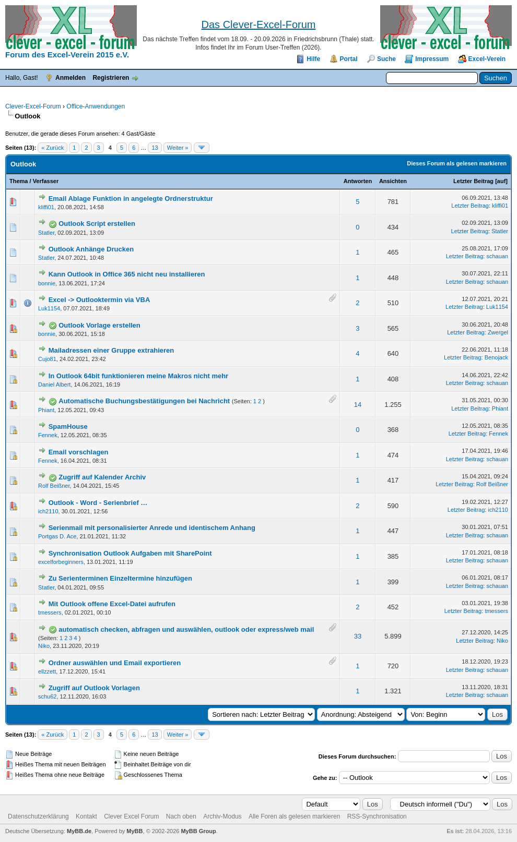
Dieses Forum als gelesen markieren (457, 163)
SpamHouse (68, 426)
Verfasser (46, 181)
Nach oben (181, 816)
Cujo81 (47, 359)
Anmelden (70, 77)
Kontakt (86, 816)
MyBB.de (79, 831)
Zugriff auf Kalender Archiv (102, 477)
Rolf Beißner (54, 486)
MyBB (134, 831)
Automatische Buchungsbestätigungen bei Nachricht (144, 401)
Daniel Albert (54, 384)
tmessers (50, 612)
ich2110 (48, 511)
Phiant (46, 410)
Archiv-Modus (222, 816)
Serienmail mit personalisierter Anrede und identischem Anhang (152, 528)
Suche (386, 59)
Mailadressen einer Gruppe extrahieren (111, 350)
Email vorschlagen (79, 452)
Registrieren (110, 77)
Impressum (432, 59)
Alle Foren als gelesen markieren (294, 816)
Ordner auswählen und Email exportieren (115, 663)
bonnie (46, 283)
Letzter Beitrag (473, 181)
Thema (18, 181)
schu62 (47, 696)
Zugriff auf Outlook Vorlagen (94, 688)
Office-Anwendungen (95, 106)
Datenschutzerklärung (38, 816)
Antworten (358, 181)
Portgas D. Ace (57, 536)
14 (357, 404)
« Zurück (52, 148)
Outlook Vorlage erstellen (99, 325)
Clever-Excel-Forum (33, 106)
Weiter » (178, 148)
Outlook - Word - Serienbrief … (98, 503)
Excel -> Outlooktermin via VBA (99, 300)
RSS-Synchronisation (377, 816)
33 (357, 636)
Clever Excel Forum (131, 816)
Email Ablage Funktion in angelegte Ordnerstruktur (131, 198)
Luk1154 (49, 308)
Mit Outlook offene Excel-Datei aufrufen (112, 604)
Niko (44, 646)
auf (501, 181)
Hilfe (313, 59)
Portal (349, 59)
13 (154, 148)
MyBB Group (198, 831)
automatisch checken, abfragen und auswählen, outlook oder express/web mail (186, 629)
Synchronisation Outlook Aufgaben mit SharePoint (130, 553)
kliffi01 (46, 207)
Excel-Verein (487, 59)
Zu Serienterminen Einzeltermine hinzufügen (120, 578)
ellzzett (47, 671)
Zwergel (498, 332)
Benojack (496, 357)
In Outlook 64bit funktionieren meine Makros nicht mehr (139, 376)
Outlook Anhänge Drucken (91, 249)
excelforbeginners (61, 562)
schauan (497, 256)
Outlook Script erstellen (96, 223)
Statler (46, 233)
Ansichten (393, 181)
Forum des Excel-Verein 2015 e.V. (67, 54)
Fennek (47, 435)
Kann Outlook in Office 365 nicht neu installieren (127, 274)
